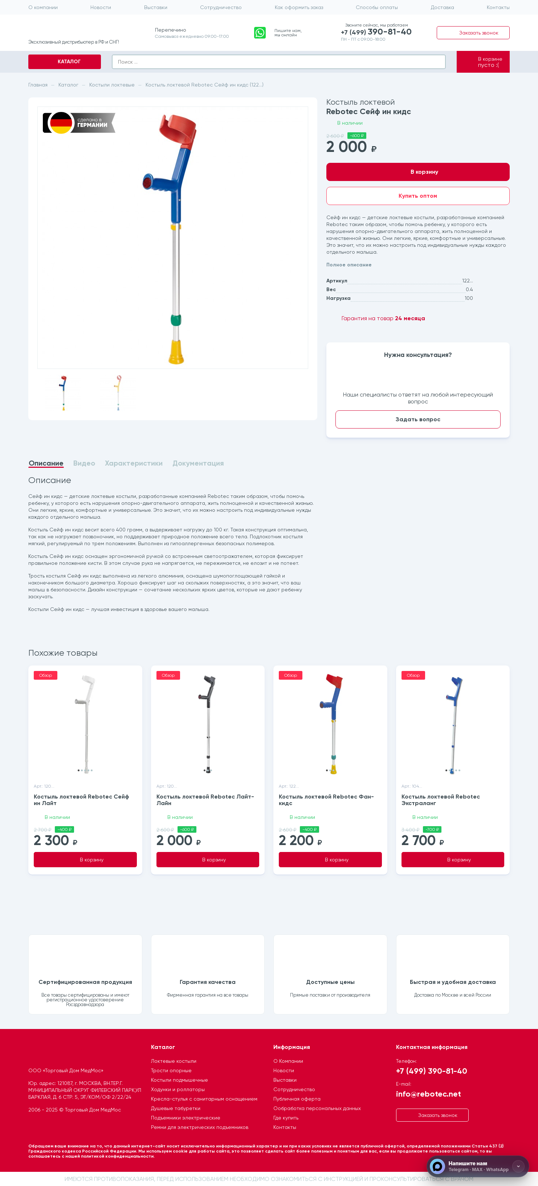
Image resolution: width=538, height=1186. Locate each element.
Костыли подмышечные (179, 1080)
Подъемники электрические (185, 1118)
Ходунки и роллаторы (178, 1089)
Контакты (498, 7)
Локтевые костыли (173, 1061)
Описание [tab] (46, 463)
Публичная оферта (297, 1099)
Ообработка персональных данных (317, 1108)
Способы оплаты (377, 7)
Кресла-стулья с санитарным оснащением (204, 1099)
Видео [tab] (84, 463)
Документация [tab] (198, 463)
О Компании (288, 1061)
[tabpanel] (172, 545)
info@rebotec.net (428, 1093)
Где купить (285, 1118)
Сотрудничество (221, 7)
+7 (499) (376, 31)
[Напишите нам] (478, 1166)
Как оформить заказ (299, 7)
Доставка (442, 7)
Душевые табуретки (175, 1108)
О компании (43, 7)
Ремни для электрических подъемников (199, 1127)
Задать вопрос (418, 419)
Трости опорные (171, 1070)
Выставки (155, 7)
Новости (100, 7)
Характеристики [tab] (134, 463)
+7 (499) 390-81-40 (431, 1070)
